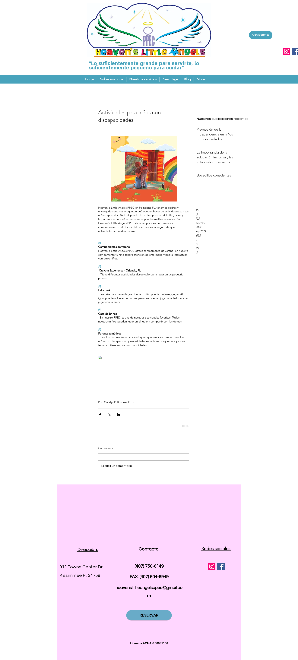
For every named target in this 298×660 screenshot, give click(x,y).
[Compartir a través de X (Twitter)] (109, 414)
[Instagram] (286, 51)
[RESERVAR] (149, 615)
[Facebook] (221, 566)
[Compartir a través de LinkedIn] (118, 414)
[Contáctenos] (260, 35)
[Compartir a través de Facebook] (100, 414)
